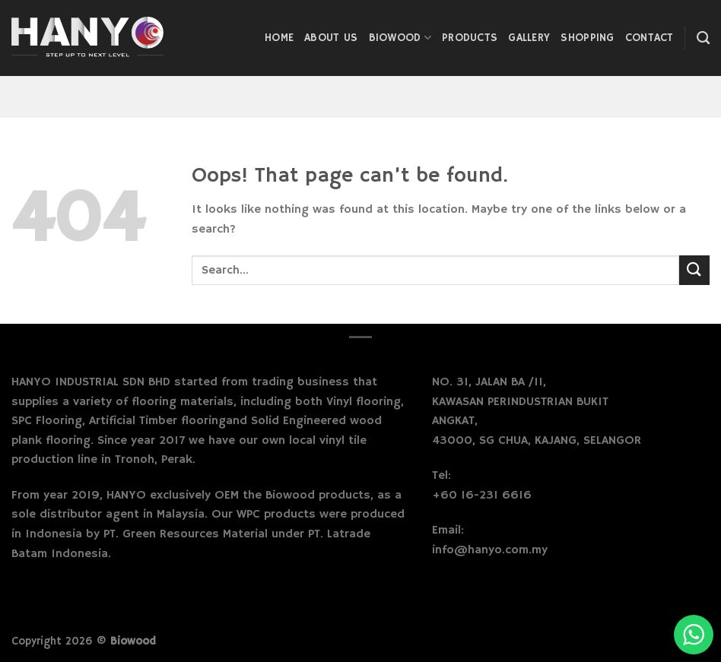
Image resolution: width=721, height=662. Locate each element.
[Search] (703, 38)
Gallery (529, 38)
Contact (649, 38)
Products (469, 38)
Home (279, 38)
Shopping (587, 38)
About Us (330, 38)
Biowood (400, 37)
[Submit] (694, 270)
